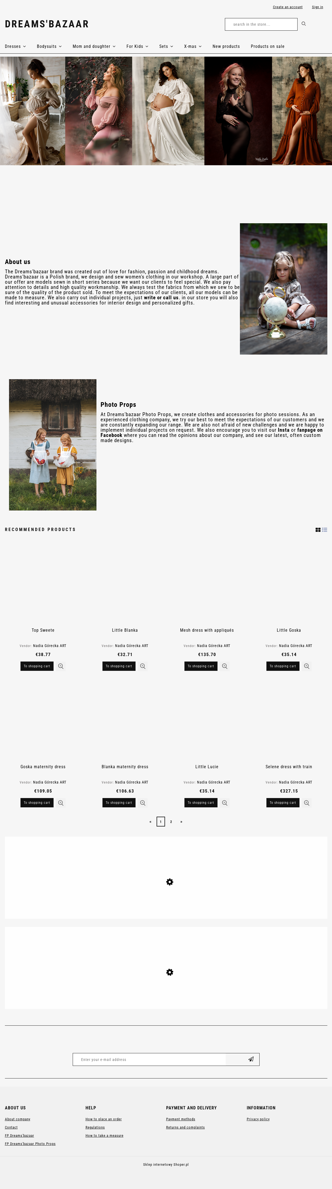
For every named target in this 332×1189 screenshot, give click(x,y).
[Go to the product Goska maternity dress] (43, 720)
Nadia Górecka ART (49, 645)
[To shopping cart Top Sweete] (37, 666)
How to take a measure (105, 1135)
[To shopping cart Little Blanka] (119, 666)
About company (17, 1119)
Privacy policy (258, 1119)
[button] (61, 666)
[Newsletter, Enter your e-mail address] (149, 1059)
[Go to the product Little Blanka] (125, 584)
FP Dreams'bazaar (19, 1135)
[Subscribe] (251, 1059)
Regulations (95, 1127)
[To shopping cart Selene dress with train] (282, 802)
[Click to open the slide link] (166, 111)
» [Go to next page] (181, 821)
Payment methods (180, 1119)
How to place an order (104, 1119)
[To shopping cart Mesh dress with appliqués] (201, 666)
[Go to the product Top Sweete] (43, 584)
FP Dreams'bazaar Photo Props (30, 1144)
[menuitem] (21, 46)
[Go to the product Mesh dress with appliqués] (207, 584)
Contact (11, 1127)
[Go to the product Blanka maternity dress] (125, 720)
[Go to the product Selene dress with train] (289, 720)
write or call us (161, 298)
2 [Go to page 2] (171, 822)
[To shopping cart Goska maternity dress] (37, 802)
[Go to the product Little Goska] (289, 584)
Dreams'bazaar (47, 24)
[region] (166, 111)
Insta (284, 430)
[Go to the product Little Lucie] (207, 720)
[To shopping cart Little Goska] (282, 666)
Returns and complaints (185, 1127)
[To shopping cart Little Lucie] (201, 802)
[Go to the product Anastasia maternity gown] (166, 903)
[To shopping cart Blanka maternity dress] (119, 802)
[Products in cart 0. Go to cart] (321, 25)
